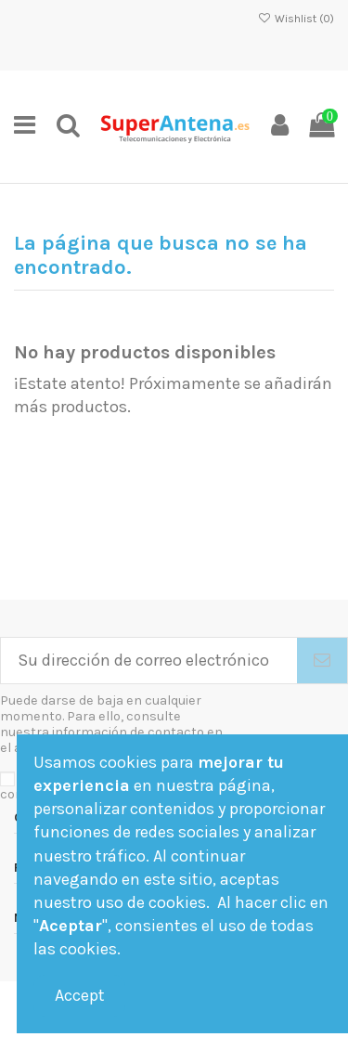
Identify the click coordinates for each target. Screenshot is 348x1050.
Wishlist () (296, 18)
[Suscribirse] (322, 660)
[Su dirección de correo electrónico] (149, 660)
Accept (80, 995)
